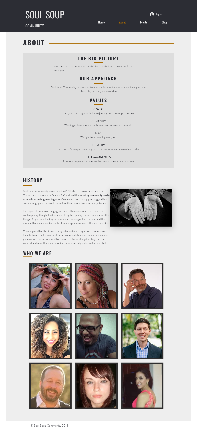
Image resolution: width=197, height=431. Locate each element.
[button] (50, 286)
